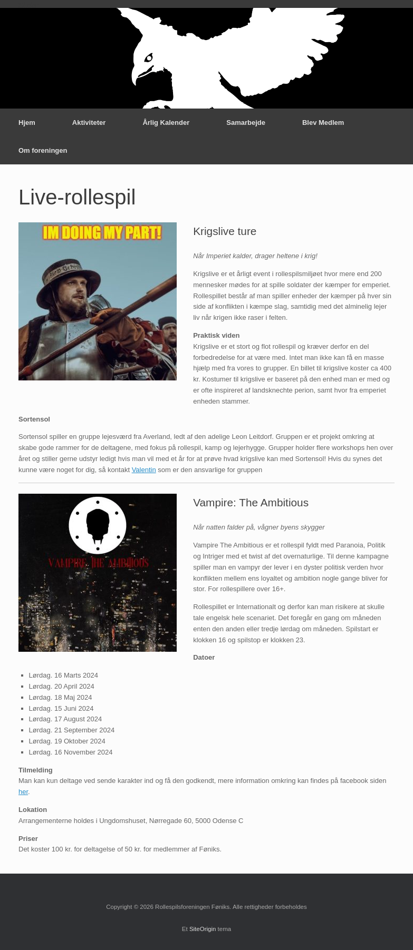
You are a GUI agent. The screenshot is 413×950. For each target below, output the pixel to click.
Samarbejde (245, 122)
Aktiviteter (89, 122)
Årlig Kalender (165, 122)
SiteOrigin (202, 929)
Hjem (26, 122)
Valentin (144, 470)
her (23, 792)
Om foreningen (42, 150)
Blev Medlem (323, 122)
